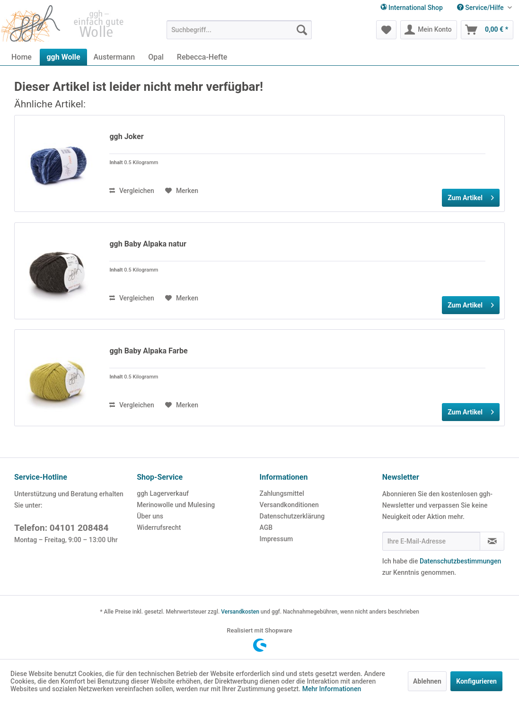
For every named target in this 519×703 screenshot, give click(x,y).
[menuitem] (484, 8)
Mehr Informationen (331, 689)
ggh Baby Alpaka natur (147, 243)
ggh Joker (126, 136)
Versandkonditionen (289, 505)
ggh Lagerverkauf (163, 493)
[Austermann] (114, 57)
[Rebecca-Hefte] (202, 57)
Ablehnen (427, 681)
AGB (266, 527)
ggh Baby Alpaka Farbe (148, 350)
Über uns (150, 516)
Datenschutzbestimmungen (460, 561)
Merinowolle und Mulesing (176, 505)
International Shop (411, 7)
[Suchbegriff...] (239, 29)
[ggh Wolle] (63, 57)
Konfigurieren (476, 681)
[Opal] (155, 57)
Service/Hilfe (481, 7)
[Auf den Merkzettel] (181, 190)
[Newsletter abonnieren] (492, 541)
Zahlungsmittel (282, 493)
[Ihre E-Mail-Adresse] (431, 541)
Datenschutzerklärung (292, 516)
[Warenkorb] (487, 29)
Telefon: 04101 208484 (61, 527)
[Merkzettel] (386, 29)
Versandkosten (240, 611)
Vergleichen (131, 190)
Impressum (276, 539)
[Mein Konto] (428, 29)
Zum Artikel (471, 196)
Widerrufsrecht (159, 527)
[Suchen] (302, 29)
